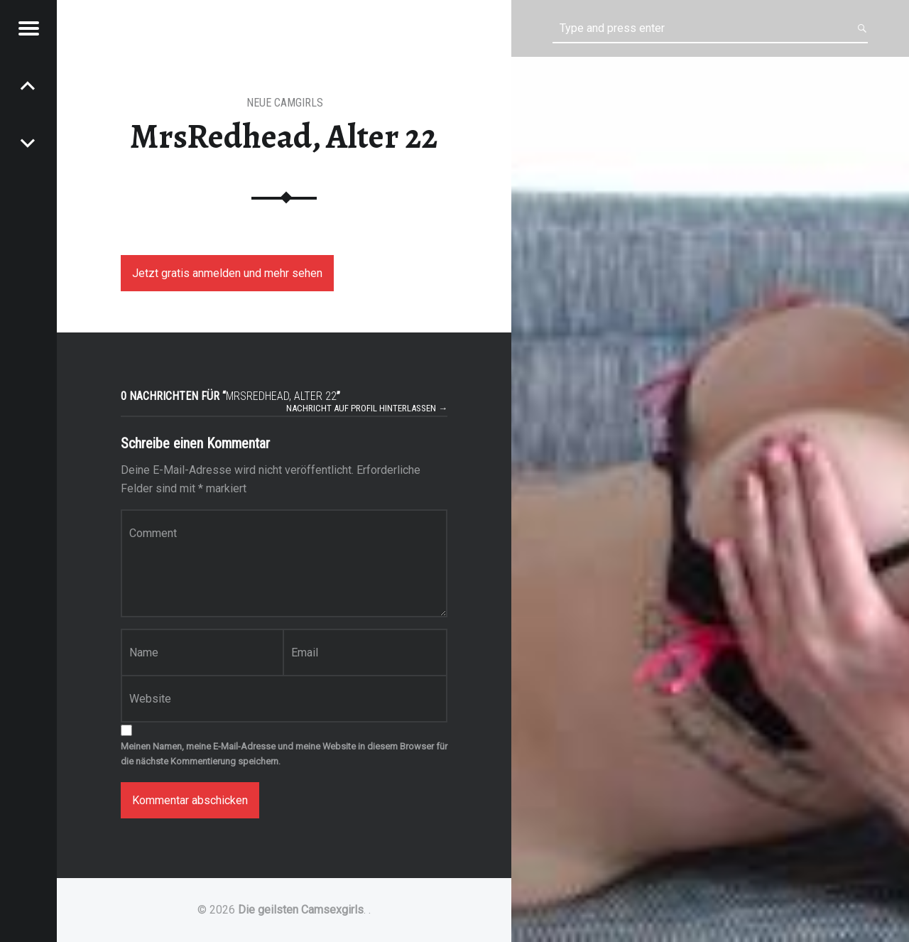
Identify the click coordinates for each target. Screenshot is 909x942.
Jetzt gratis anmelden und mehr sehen (227, 273)
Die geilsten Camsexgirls (301, 909)
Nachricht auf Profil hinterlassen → (366, 408)
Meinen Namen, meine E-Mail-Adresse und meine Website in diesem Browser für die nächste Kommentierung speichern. (284, 754)
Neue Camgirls (284, 102)
